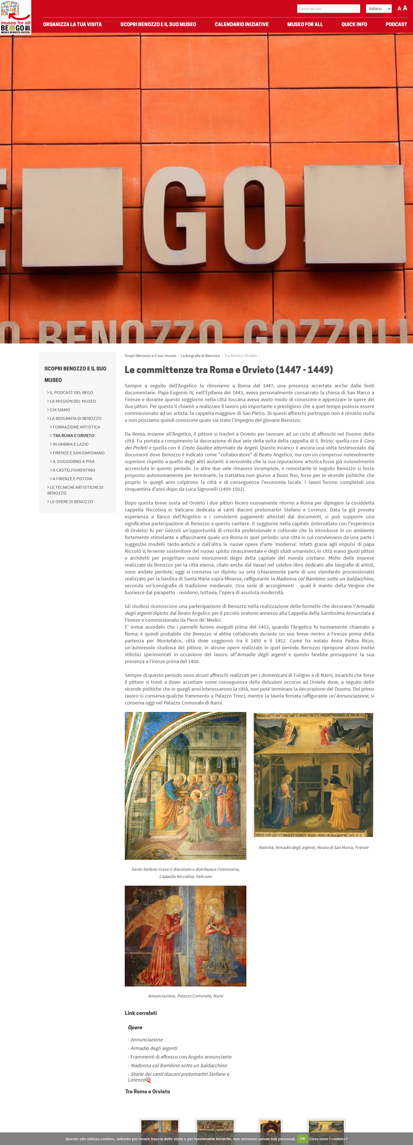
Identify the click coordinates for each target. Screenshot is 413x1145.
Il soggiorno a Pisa (73, 461)
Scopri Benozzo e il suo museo (150, 355)
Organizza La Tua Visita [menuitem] (72, 26)
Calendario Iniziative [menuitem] (242, 26)
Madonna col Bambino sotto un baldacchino (178, 1065)
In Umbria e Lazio (70, 444)
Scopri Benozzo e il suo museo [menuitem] (158, 26)
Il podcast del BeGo (71, 392)
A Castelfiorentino (73, 470)
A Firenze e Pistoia (72, 478)
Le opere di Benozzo (71, 501)
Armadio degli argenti (153, 1048)
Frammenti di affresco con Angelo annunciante (181, 1056)
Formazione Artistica (76, 427)
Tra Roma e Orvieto (73, 435)
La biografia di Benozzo (75, 418)
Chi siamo (59, 409)
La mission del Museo (72, 401)
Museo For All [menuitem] (305, 26)
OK (302, 1138)
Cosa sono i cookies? (328, 1138)
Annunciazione (146, 1039)
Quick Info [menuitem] (354, 26)
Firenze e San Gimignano (78, 452)
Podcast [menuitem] (396, 26)
